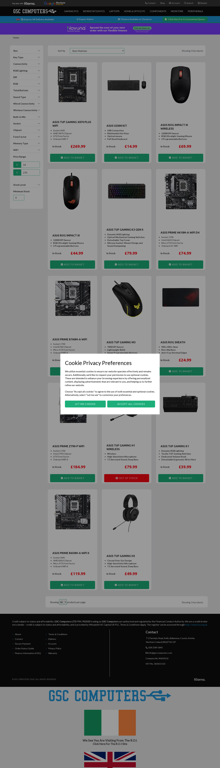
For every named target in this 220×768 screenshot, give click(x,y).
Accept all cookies (131, 404)
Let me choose (85, 404)
